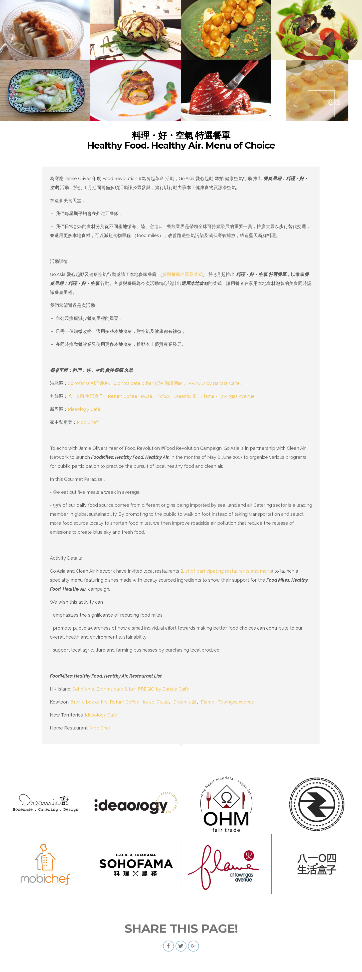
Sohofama (83, 689)
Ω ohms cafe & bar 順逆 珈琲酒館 (147, 383)
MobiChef (88, 422)
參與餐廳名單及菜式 (182, 274)
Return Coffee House (130, 396)
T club (163, 396)
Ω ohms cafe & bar (116, 689)
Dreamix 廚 (185, 396)
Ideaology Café (84, 409)
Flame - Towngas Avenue (228, 396)
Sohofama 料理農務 (88, 383)
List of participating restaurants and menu (227, 571)
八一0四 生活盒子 (85, 396)
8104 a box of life (89, 702)
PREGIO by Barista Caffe (214, 383)
